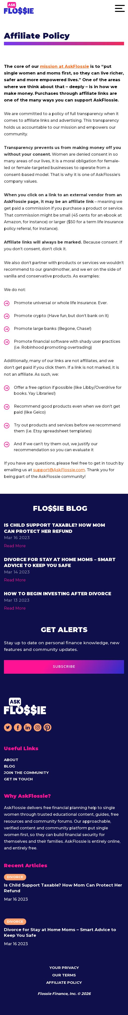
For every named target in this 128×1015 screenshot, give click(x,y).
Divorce (15, 877)
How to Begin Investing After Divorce (57, 593)
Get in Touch (18, 779)
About (11, 759)
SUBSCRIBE (64, 666)
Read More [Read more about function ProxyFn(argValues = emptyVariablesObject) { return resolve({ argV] (15, 546)
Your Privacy (64, 967)
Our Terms (64, 975)
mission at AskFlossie (64, 66)
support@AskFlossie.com (59, 470)
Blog (9, 766)
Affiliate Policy (64, 982)
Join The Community (26, 772)
